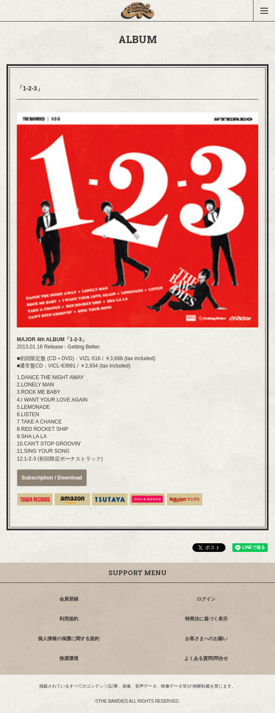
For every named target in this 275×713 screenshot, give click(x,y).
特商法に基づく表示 (206, 618)
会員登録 (68, 598)
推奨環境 (68, 658)
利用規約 (68, 618)
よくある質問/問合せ (206, 658)
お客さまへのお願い (206, 638)
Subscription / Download (52, 478)
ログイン (206, 598)
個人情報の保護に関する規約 (68, 638)
